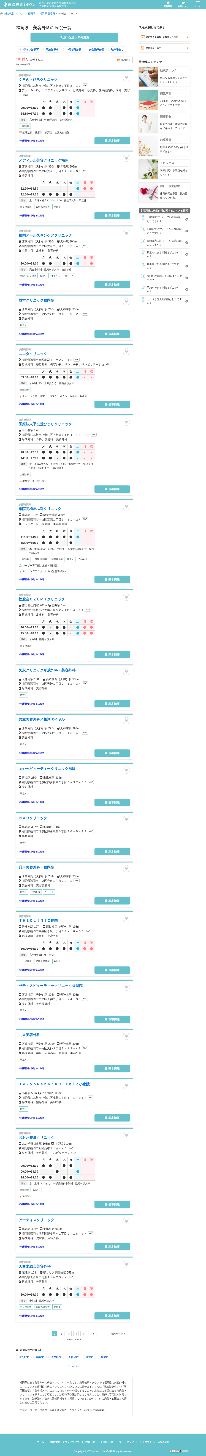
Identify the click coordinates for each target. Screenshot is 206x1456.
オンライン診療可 (29, 49)
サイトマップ (126, 1442)
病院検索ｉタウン (14, 13)
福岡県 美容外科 (49, 13)
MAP (85, 85)
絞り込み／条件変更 (74, 37)
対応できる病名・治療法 (164, 37)
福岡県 (31, 13)
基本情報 (112, 140)
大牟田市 (56, 1357)
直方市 (89, 1357)
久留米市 (73, 1357)
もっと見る (74, 1365)
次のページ (118, 1333)
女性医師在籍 (96, 49)
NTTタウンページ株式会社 (154, 1442)
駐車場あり (117, 49)
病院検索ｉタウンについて (65, 1442)
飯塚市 (104, 1357)
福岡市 (40, 1357)
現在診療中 (52, 49)
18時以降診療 (73, 49)
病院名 (164, 48)
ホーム (40, 1442)
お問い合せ (107, 1442)
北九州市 (24, 1357)
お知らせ (90, 1442)
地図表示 (123, 59)
